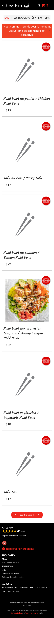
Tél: (10, 591)
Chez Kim (7, 527)
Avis (4, 570)
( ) (45, 5)
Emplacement (7, 566)
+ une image (46, 47)
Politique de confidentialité (12, 577)
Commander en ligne (10, 562)
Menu (4, 559)
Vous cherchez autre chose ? (27, 515)
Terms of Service (31, 613)
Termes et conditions (10, 573)
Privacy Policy (16, 613)
